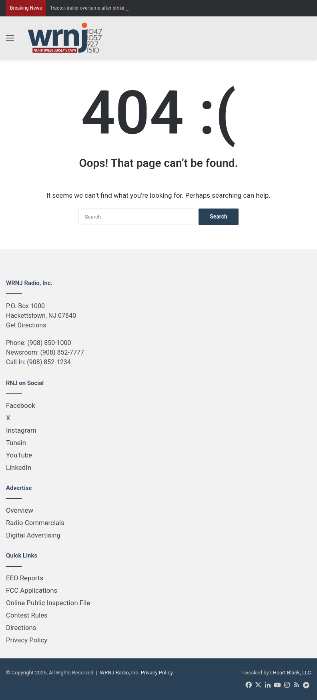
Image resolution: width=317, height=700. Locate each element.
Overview (19, 510)
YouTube (19, 455)
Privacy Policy (26, 640)
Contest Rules (27, 615)
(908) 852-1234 (48, 362)
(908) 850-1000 (49, 343)
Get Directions (26, 325)
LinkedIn (18, 467)
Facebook (20, 405)
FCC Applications (31, 590)
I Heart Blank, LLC (290, 673)
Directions (21, 628)
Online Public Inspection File (48, 603)
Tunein (16, 443)
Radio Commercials (35, 523)
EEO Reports (24, 578)
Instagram (21, 430)
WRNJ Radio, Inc (119, 673)
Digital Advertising (33, 535)
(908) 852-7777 (62, 352)
